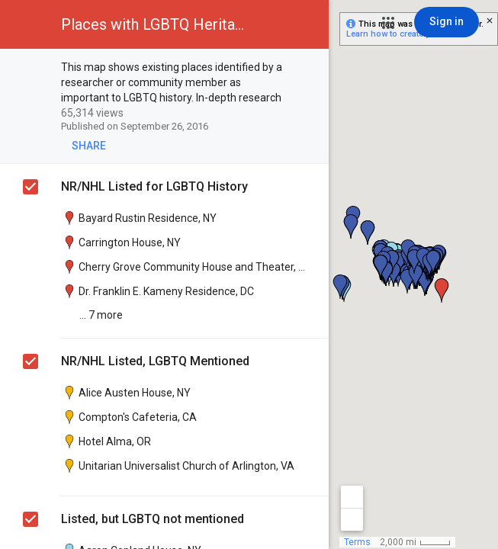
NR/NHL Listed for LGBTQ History (154, 186)
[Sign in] (446, 22)
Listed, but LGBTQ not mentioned (152, 519)
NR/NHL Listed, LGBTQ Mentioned (155, 361)
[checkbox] (309, 68)
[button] (388, 23)
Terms (357, 542)
